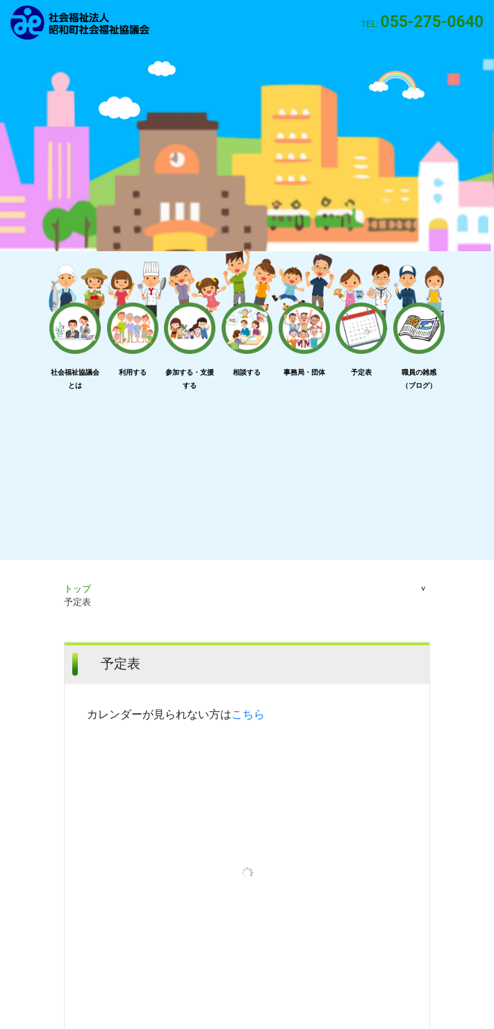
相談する (247, 372)
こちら (248, 714)
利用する (133, 372)
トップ (77, 589)
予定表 (361, 372)
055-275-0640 (432, 21)
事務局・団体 (304, 372)
